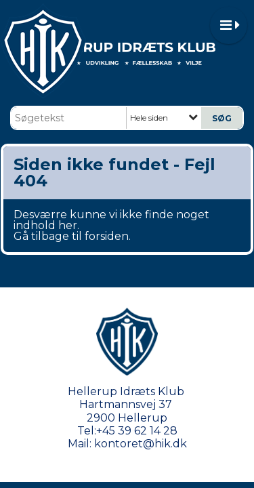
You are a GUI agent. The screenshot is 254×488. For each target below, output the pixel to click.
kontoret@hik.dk (140, 443)
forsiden (107, 236)
